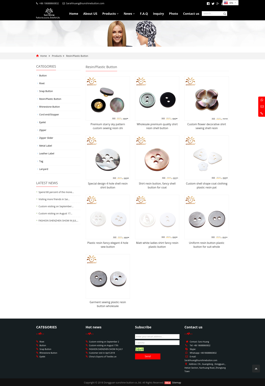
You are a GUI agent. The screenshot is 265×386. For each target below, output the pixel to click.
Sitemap (176, 382)
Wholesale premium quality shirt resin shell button (157, 126)
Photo (173, 14)
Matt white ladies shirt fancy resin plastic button (157, 245)
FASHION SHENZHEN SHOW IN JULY (106, 349)
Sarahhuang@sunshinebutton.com (85, 3)
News (129, 14)
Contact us (191, 14)
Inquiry (158, 14)
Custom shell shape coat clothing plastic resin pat (206, 185)
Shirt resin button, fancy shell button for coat (157, 185)
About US (90, 14)
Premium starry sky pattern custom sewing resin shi (108, 126)
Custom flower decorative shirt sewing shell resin (206, 126)
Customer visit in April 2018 (102, 352)
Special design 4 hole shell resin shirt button (108, 185)
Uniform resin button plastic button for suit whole (206, 245)
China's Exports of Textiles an (103, 356)
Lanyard (43, 169)
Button (43, 75)
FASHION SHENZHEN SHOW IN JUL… (58, 220)
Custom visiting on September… (56, 206)
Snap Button (46, 91)
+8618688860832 (208, 352)
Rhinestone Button (49, 106)
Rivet (42, 83)
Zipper (42, 130)
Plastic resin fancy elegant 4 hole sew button (107, 245)
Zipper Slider (46, 137)
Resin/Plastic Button (77, 55)
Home (73, 14)
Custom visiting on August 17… (55, 213)
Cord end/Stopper (49, 114)
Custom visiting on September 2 (104, 341)
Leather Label (46, 153)
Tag (41, 161)
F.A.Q (144, 14)
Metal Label (45, 145)
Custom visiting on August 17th (103, 345)
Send (148, 356)
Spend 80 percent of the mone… (56, 192)
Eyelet (42, 122)
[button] (118, 14)
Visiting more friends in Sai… (54, 199)
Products (110, 14)
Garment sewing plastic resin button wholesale (108, 304)
